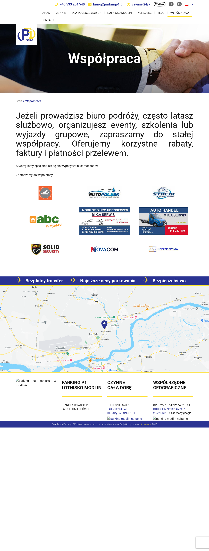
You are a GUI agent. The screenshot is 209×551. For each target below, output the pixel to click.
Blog (161, 13)
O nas (46, 13)
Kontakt (48, 20)
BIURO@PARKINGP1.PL (121, 412)
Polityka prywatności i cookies (89, 424)
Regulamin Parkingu (62, 424)
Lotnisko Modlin (119, 13)
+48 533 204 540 (72, 4)
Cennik (61, 13)
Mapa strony (113, 424)
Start (19, 101)
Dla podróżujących (86, 13)
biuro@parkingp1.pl (108, 4)
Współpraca (179, 13)
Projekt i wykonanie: (135, 424)
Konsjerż (145, 13)
